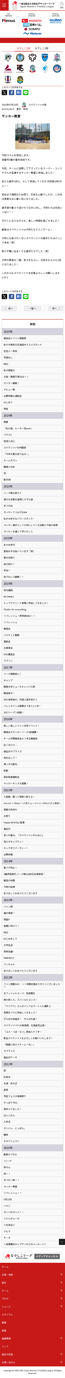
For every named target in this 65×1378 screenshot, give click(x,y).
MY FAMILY (9, 596)
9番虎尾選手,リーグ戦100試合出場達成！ (24, 874)
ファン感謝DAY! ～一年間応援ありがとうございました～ (32, 985)
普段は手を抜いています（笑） (19, 551)
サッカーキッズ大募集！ (16, 783)
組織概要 (6, 1338)
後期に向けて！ (11, 926)
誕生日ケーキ (10, 1057)
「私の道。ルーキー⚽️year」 (18, 428)
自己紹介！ (9, 564)
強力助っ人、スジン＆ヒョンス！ (20, 999)
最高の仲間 (9, 880)
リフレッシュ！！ (13, 1193)
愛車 (6, 1089)
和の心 (7, 1167)
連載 (4, 1330)
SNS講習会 (9, 654)
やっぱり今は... (11, 1102)
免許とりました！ (13, 1109)
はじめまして (10, 938)
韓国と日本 (9, 466)
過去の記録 (7, 1354)
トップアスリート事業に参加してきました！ (26, 603)
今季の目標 (9, 887)
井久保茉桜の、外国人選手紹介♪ (20, 699)
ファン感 (8, 906)
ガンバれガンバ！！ (14, 1212)
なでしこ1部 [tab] (23, 48)
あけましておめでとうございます (20, 893)
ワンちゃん (9, 964)
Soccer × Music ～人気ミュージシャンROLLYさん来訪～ (32, 803)
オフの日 (8, 505)
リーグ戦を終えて (12, 493)
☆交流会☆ (9, 1225)
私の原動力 (9, 370)
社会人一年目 (10, 351)
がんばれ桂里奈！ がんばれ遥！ (20, 1019)
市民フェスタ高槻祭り (15, 1096)
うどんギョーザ (11, 1218)
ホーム (5, 1266)
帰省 (6, 408)
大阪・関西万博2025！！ (16, 376)
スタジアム (7, 1314)
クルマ (7, 1231)
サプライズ (9, 1051)
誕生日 (7, 828)
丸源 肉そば (10, 1083)
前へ (10, 308)
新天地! (7, 479)
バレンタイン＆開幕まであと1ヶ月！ (22, 706)
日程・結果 (7, 1274)
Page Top (62, 1242)
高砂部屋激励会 (11, 777)
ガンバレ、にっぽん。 (15, 1128)
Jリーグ (8, 1160)
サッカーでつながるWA (15, 512)
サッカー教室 (10, 1186)
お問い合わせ (8, 1362)
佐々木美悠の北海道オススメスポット (23, 344)
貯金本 (7, 1077)
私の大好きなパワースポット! (18, 518)
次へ (54, 308)
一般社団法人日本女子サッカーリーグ (33, 5)
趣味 (6, 1134)
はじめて (8, 402)
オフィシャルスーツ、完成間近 (19, 993)
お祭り (7, 816)
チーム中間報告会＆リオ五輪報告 (20, 738)
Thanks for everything (15, 609)
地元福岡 (8, 590)
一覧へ (32, 308)
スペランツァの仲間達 (15, 447)
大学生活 (8, 945)
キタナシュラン (11, 1141)
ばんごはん (9, 1115)
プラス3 (8, 434)
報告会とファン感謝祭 (15, 338)
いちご (7, 1205)
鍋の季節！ (9, 913)
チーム (5, 1290)
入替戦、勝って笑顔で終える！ (19, 796)
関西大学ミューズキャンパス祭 (19, 686)
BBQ (6, 364)
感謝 (6, 422)
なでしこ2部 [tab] (41, 48)
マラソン (8, 660)
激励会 (7, 641)
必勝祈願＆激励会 (13, 396)
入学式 (7, 1121)
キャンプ (8, 680)
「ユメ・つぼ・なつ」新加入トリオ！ (23, 1031)
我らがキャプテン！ (14, 841)
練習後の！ (9, 693)
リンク (5, 1346)
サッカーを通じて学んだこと (18, 531)
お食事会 (8, 648)
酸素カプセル (10, 1154)
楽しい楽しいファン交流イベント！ (22, 725)
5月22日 (8, 1199)
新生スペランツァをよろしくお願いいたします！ (28, 1038)
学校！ (7, 570)
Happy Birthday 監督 (14, 822)
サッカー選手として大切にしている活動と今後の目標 (31, 525)
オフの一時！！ (11, 1180)
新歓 (6, 770)
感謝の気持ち (10, 809)
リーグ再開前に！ (13, 674)
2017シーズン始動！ (14, 712)
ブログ (5, 1298)
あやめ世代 (9, 544)
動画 (4, 1322)
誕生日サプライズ (13, 751)
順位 (4, 1282)
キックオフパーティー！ (16, 848)
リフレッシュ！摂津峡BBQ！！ (19, 615)
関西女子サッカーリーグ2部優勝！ (21, 732)
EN (61, 7)
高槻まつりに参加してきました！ (20, 1012)
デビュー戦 (9, 389)
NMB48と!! (9, 958)
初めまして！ (10, 757)
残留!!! (7, 919)
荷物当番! (8, 951)
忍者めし (8, 357)
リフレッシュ (10, 622)
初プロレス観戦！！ (14, 576)
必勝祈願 (8, 854)
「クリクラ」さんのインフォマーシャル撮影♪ (27, 1006)
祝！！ (7, 1173)
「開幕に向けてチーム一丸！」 (19, 1044)
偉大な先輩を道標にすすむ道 (18, 499)
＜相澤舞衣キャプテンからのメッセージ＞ (25, 1244)
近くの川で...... (11, 745)
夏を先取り (9, 557)
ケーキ (7, 1237)
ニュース (6, 1306)
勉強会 (7, 628)
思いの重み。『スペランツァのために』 (24, 835)
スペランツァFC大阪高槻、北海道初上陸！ (25, 1025)
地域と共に (9, 441)
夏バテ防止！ (10, 867)
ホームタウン (10, 460)
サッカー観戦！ (11, 383)
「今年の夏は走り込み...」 (17, 454)
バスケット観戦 (11, 635)
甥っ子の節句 (10, 764)
